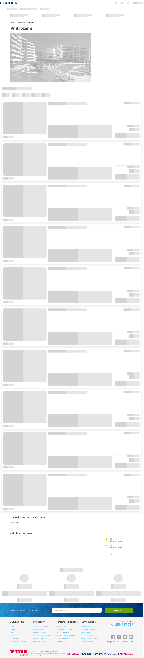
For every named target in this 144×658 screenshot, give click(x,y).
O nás (12, 635)
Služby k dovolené (63, 632)
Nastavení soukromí (40, 639)
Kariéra (12, 632)
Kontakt (12, 626)
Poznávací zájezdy (87, 642)
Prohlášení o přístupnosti (18, 642)
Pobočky (13, 629)
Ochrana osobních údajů (41, 635)
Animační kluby (86, 632)
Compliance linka (39, 642)
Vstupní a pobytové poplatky (66, 635)
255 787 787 (123, 624)
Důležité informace (63, 639)
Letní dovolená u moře (88, 626)
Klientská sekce (62, 626)
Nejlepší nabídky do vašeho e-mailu (24, 610)
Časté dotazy (61, 642)
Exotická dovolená (87, 635)
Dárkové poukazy (39, 629)
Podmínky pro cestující (64, 629)
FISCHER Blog (14, 639)
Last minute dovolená (88, 629)
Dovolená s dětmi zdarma (89, 639)
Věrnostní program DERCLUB (43, 626)
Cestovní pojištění (39, 632)
